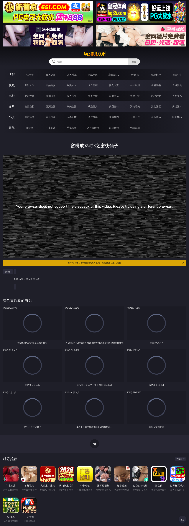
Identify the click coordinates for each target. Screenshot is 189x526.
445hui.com (94, 54)
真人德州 (51, 74)
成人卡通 (72, 96)
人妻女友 (72, 117)
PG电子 (30, 74)
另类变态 (177, 96)
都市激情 (29, 117)
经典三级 (135, 96)
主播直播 (156, 85)
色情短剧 (135, 127)
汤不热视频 (93, 127)
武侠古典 (93, 117)
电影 (12, 96)
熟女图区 (156, 106)
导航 (12, 128)
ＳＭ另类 (177, 85)
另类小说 (135, 117)
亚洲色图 (51, 106)
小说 (12, 117)
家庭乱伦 (51, 117)
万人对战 (72, 74)
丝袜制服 (135, 85)
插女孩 (29, 127)
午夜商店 (51, 127)
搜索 (133, 61)
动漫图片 (93, 106)
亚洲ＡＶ (29, 85)
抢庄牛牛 (177, 74)
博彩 (12, 75)
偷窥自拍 (29, 106)
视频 (12, 85)
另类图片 (177, 106)
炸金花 (135, 74)
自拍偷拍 (51, 85)
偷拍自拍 (51, 96)
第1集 (7, 271)
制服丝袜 (114, 96)
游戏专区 (93, 74)
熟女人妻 (114, 85)
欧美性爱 (93, 96)
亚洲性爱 (29, 96)
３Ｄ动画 (93, 85)
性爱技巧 (177, 117)
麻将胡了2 (113, 74)
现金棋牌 (156, 74)
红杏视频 (114, 127)
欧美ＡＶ (72, 85)
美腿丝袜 (114, 106)
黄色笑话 (156, 117)
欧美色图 (72, 106)
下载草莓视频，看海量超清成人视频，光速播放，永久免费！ (125, 263)
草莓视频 (72, 127)
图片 (12, 106)
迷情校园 (114, 117)
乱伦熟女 (156, 96)
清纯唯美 (135, 106)
